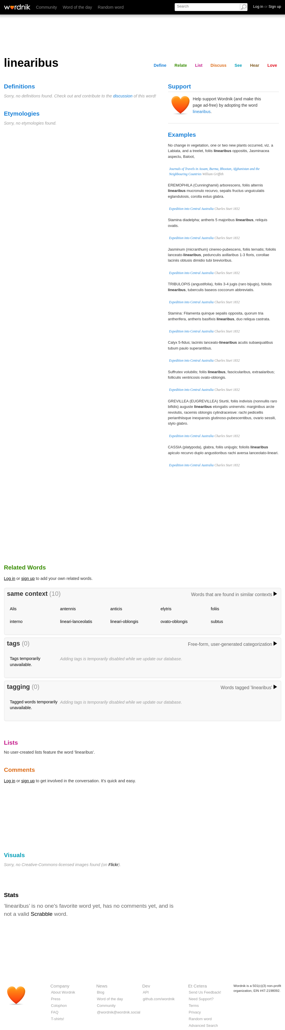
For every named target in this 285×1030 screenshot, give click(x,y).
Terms (194, 1005)
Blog (101, 992)
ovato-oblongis (174, 621)
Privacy (195, 1012)
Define (160, 65)
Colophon (59, 1005)
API (146, 992)
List (199, 65)
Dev (146, 985)
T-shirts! (57, 1019)
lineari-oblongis (124, 621)
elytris (166, 608)
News (101, 985)
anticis (116, 608)
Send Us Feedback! (205, 992)
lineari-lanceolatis (76, 621)
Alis (13, 608)
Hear (254, 65)
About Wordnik (63, 992)
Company (60, 985)
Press (56, 999)
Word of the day (77, 7)
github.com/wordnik (159, 999)
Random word (111, 7)
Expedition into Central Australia (191, 208)
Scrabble (42, 914)
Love (272, 65)
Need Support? (201, 999)
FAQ (55, 1012)
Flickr (113, 864)
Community (46, 7)
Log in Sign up (267, 6)
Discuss (218, 65)
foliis (215, 608)
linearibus (202, 111)
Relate (180, 65)
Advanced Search (203, 1025)
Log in (9, 578)
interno (16, 621)
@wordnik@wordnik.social (118, 1012)
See (238, 65)
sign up (28, 578)
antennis (68, 608)
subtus (217, 621)
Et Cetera (197, 985)
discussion (123, 96)
